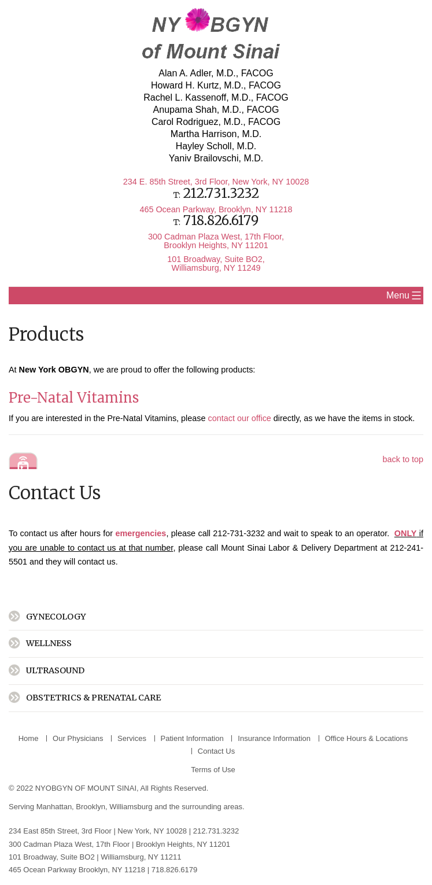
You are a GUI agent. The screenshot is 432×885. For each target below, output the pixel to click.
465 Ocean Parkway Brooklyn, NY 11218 (77, 869)
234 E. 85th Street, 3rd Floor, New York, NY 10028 (216, 181)
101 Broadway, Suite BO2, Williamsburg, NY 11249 (216, 263)
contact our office (239, 418)
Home (29, 738)
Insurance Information (274, 738)
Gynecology (56, 616)
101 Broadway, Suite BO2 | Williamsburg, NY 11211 (96, 857)
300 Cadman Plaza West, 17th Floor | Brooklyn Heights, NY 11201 (120, 844)
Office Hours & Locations (366, 738)
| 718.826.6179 (172, 869)
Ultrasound (55, 670)
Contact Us (216, 751)
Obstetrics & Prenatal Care (93, 697)
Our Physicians (78, 738)
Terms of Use (213, 769)
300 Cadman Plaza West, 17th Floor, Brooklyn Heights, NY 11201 (216, 240)
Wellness (49, 643)
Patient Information (192, 738)
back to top (403, 459)
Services (131, 738)
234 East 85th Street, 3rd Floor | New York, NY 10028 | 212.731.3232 (124, 831)
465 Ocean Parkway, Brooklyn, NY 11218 (215, 209)
